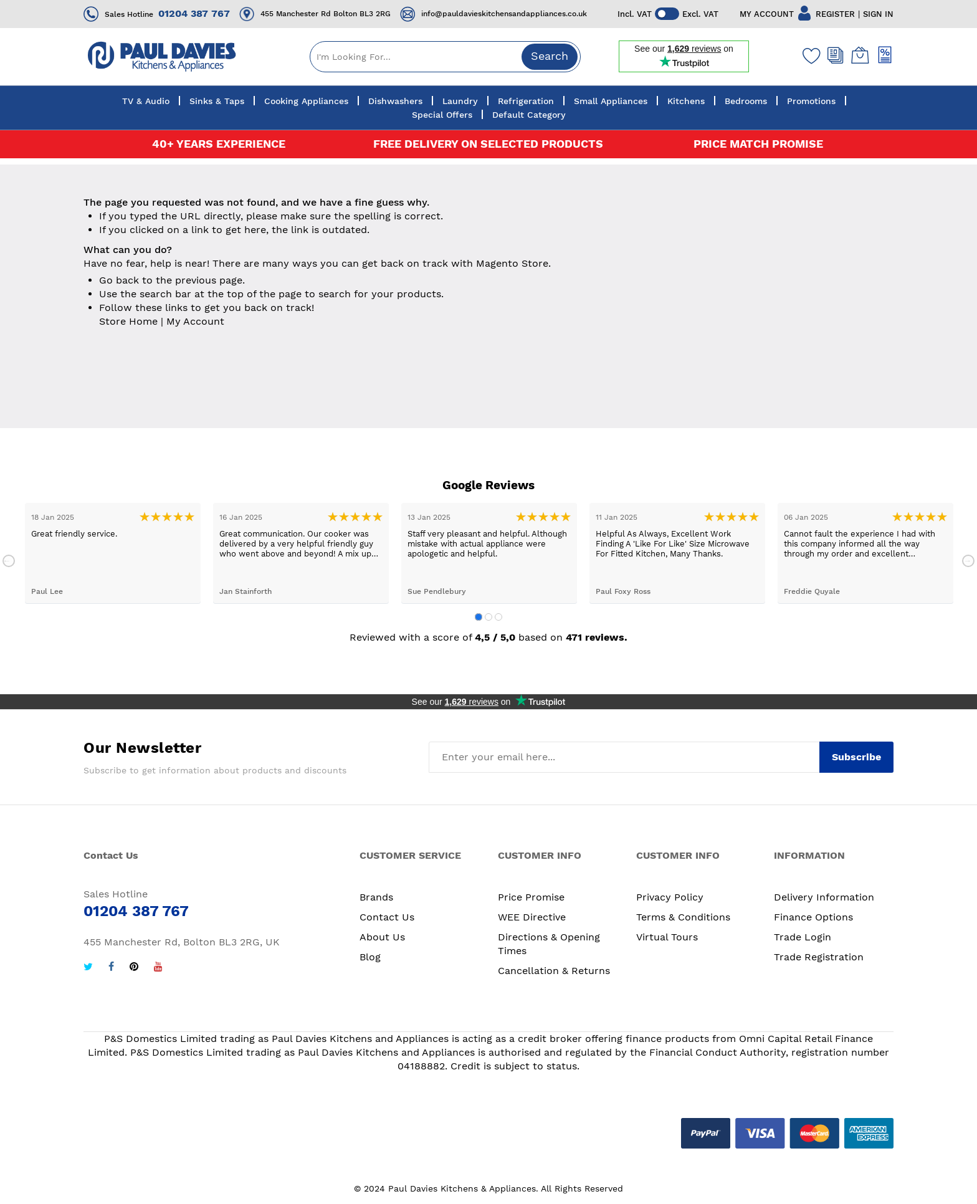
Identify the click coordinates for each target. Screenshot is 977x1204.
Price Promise (531, 897)
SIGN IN (878, 14)
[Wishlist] (808, 55)
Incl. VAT (634, 14)
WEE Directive (532, 917)
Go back (119, 280)
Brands (376, 897)
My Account (195, 321)
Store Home (128, 321)
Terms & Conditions (683, 917)
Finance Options (813, 917)
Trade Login (802, 937)
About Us (382, 937)
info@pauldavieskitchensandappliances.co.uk (504, 13)
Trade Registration (819, 957)
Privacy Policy (669, 897)
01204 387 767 (194, 13)
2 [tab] (488, 617)
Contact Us (387, 917)
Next (968, 561)
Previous (8, 561)
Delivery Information (824, 897)
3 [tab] (498, 617)
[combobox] (445, 56)
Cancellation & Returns (554, 971)
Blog (370, 957)
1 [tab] (478, 617)
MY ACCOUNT (767, 14)
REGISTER (835, 14)
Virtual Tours (667, 937)
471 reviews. (596, 637)
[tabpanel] (113, 553)
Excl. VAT (701, 14)
